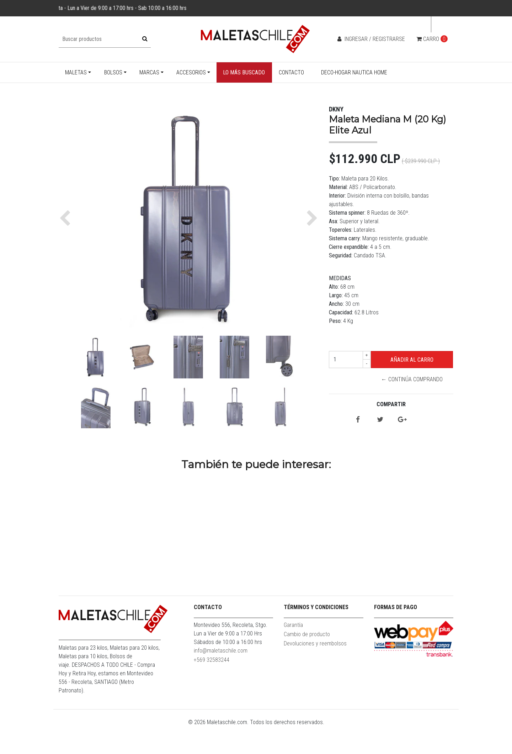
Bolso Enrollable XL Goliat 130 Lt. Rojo (208, 580)
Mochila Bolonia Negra (407, 577)
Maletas (76, 72)
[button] (67, 218)
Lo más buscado (244, 72)
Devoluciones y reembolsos (315, 670)
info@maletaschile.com (220, 678)
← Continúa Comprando (412, 379)
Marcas (149, 72)
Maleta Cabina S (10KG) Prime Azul (307, 577)
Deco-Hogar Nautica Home (354, 72)
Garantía (293, 652)
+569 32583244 (211, 687)
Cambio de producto (307, 661)
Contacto (291, 72)
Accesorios (191, 72)
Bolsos (113, 72)
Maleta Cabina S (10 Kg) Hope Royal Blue (108, 580)
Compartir (391, 404)
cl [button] (440, 24)
